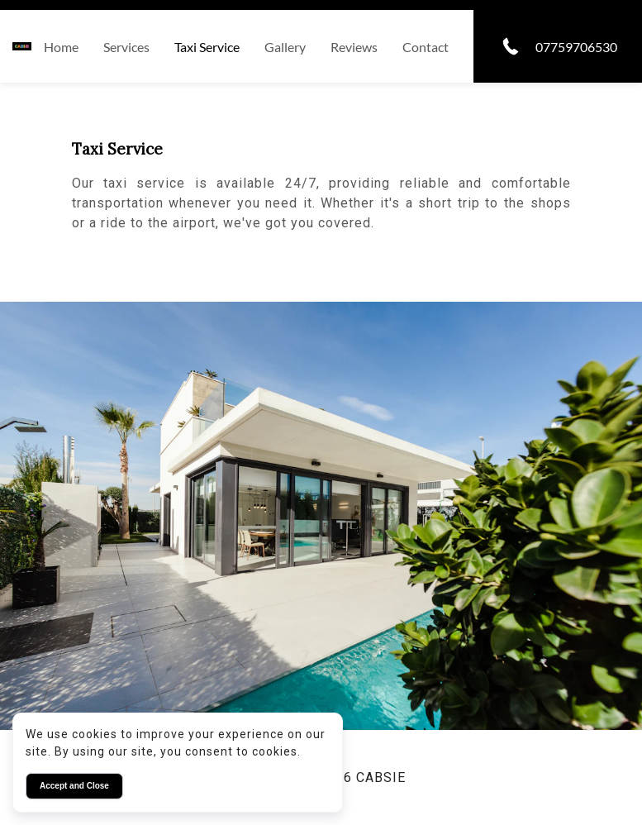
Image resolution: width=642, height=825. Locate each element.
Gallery (285, 47)
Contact (425, 47)
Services (126, 47)
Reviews (354, 47)
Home (61, 47)
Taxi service (207, 47)
